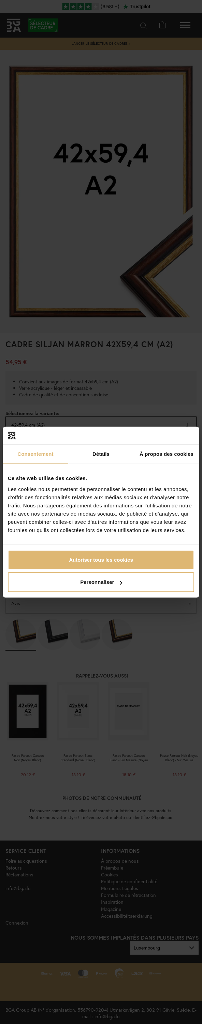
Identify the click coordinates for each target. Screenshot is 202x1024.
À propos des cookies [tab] (166, 454)
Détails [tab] (101, 454)
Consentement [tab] (35, 454)
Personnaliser (101, 582)
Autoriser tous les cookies (101, 559)
